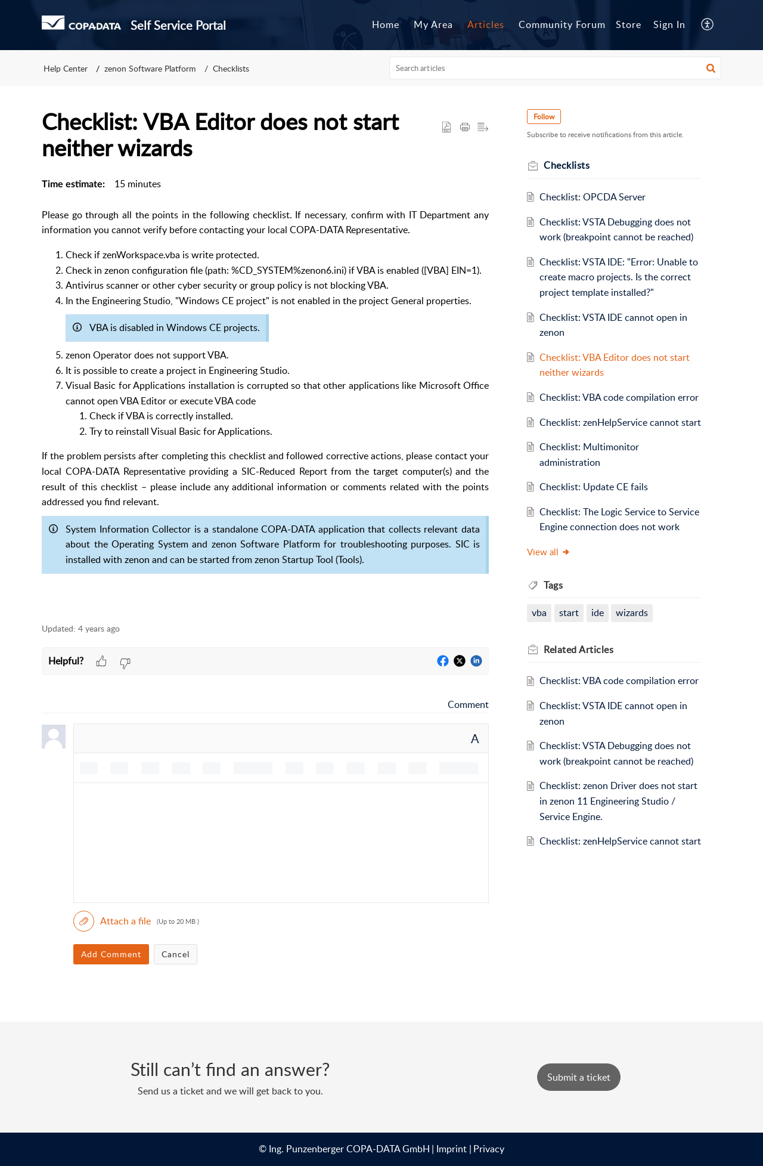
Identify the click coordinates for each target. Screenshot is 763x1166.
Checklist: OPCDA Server (592, 196)
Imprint (451, 1148)
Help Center (66, 68)
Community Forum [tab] (562, 24)
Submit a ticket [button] (578, 1077)
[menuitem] (669, 25)
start (569, 612)
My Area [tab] (433, 24)
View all (548, 552)
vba (539, 612)
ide (597, 612)
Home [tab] (385, 24)
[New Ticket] (579, 1077)
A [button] (475, 738)
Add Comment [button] (111, 954)
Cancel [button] (176, 954)
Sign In (669, 24)
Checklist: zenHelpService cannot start (620, 422)
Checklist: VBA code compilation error (619, 397)
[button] (707, 25)
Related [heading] (578, 649)
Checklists (231, 68)
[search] (555, 68)
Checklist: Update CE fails (593, 486)
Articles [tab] (485, 24)
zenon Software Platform (150, 68)
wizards (632, 612)
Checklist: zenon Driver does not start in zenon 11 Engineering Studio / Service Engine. (618, 800)
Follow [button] (544, 117)
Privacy (488, 1148)
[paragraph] (265, 393)
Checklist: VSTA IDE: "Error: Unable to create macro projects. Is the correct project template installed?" (618, 277)
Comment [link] (468, 704)
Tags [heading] (553, 585)
